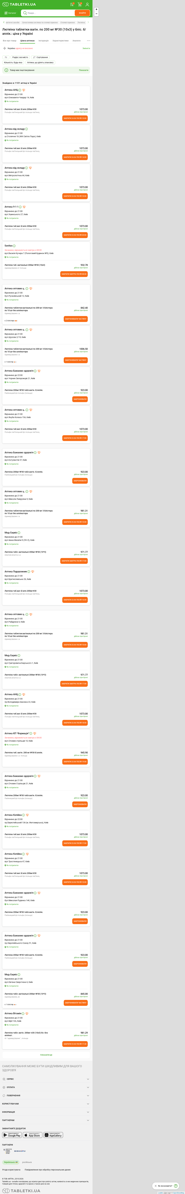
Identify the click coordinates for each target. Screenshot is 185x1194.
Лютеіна (81, 22)
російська (27, 1162)
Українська (9, 1162)
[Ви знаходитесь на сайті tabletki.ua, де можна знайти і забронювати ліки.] (19, 4)
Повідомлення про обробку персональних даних (48, 1170)
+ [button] (96, 10)
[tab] (27, 41)
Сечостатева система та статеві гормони (40, 22)
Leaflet (160, 1193)
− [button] (96, 14)
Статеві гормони (68, 22)
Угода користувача (11, 1170)
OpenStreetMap (178, 1193)
